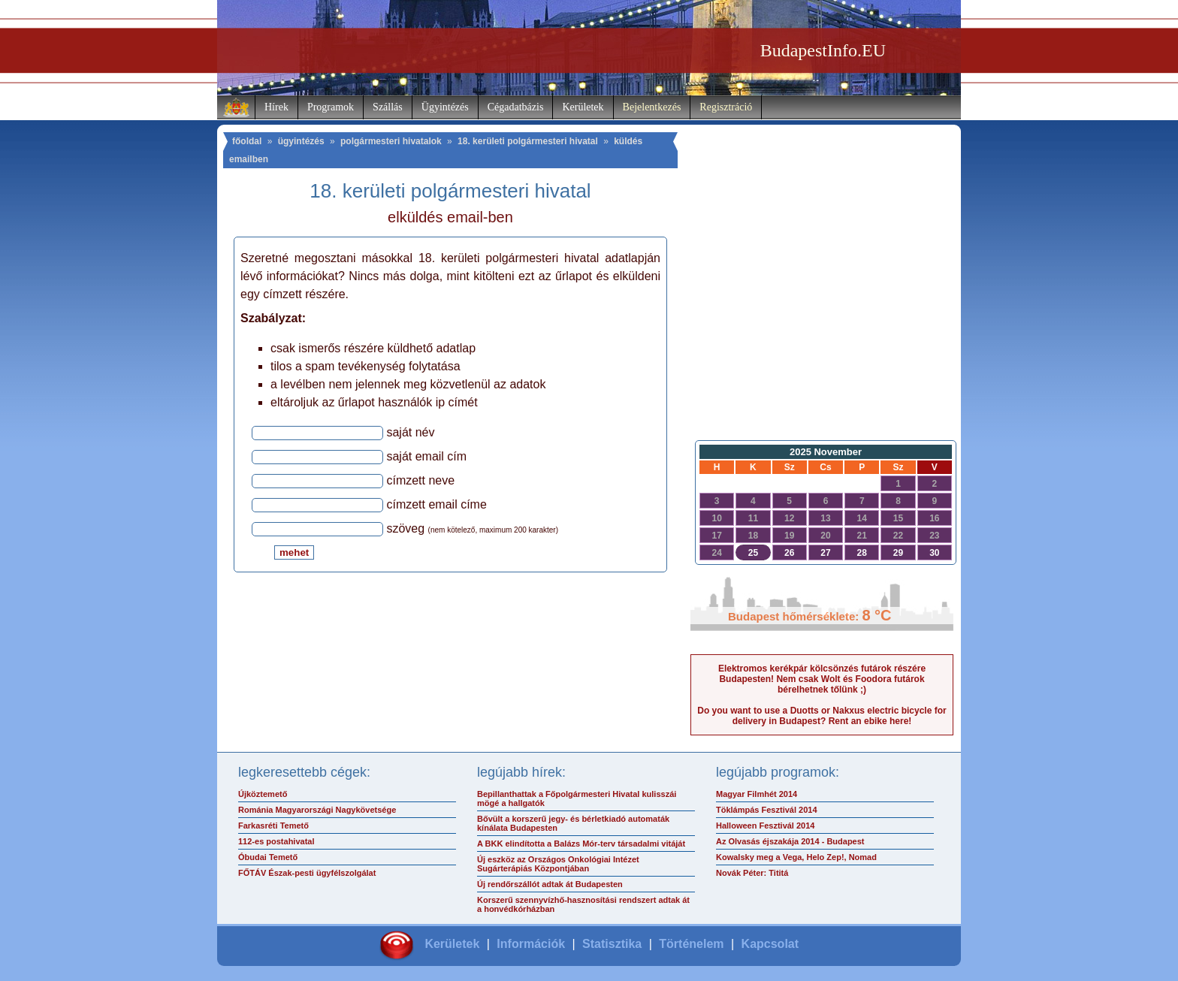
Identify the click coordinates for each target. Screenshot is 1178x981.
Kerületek (582, 107)
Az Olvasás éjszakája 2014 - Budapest (790, 841)
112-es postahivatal (276, 841)
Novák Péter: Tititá (752, 872)
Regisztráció (725, 107)
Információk (531, 943)
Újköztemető (262, 793)
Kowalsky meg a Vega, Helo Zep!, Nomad (796, 857)
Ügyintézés (445, 107)
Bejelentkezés (652, 107)
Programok (330, 107)
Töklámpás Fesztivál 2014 (766, 809)
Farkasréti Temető (273, 825)
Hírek (276, 107)
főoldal (246, 141)
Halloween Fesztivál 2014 (765, 825)
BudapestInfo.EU (823, 50)
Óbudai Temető (268, 857)
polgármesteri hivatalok (391, 141)
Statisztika (612, 943)
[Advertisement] (822, 312)
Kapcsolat (770, 943)
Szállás (388, 107)
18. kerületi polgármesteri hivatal (528, 141)
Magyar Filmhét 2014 (756, 793)
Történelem (691, 943)
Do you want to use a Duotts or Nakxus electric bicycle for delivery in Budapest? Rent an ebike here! (821, 715)
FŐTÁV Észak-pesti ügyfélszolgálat (307, 872)
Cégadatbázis (516, 107)
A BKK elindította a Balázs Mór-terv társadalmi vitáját (581, 843)
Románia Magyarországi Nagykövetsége (317, 809)
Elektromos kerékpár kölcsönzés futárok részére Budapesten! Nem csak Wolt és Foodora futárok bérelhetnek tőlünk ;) (822, 679)
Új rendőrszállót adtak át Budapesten (550, 884)
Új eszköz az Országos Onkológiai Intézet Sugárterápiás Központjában (558, 864)
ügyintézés (301, 141)
